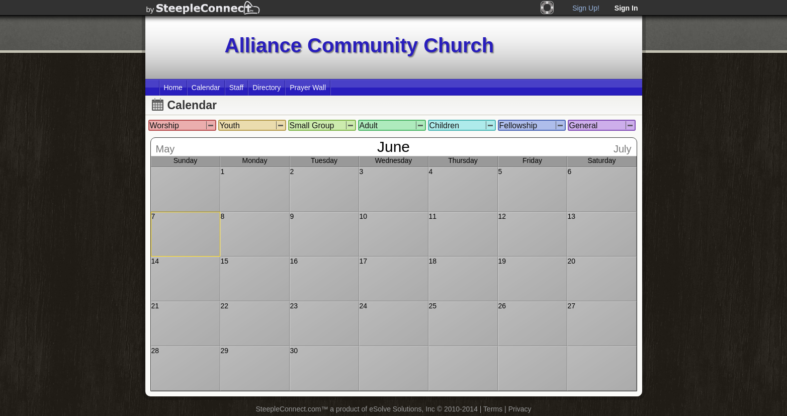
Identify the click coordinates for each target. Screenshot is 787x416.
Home (173, 88)
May (165, 148)
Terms (492, 409)
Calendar (206, 88)
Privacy (520, 409)
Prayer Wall (308, 88)
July (623, 148)
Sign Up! (585, 8)
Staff (236, 88)
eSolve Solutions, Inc (402, 409)
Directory (266, 88)
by (150, 9)
